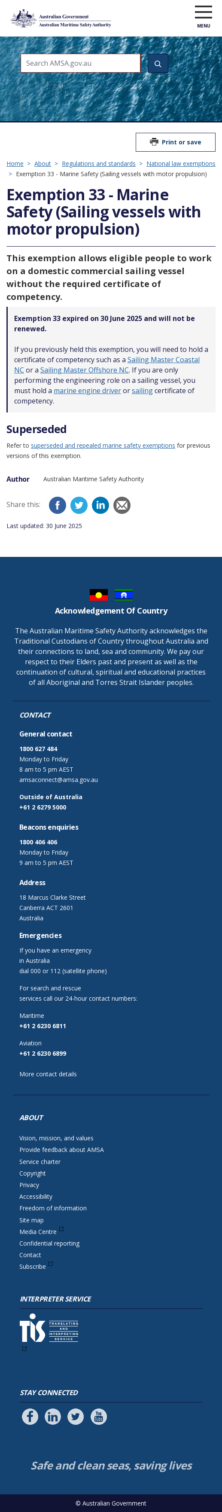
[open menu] (204, 12)
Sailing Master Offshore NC (84, 370)
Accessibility (35, 1196)
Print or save (181, 142)
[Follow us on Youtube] (99, 1416)
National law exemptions (181, 163)
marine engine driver (87, 390)
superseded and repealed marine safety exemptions (103, 445)
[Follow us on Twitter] (75, 1416)
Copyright (32, 1173)
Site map (31, 1220)
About (42, 163)
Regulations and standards (99, 163)
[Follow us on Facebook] (30, 1416)
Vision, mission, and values (56, 1138)
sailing (142, 390)
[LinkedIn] (100, 505)
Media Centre (38, 1232)
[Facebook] (57, 505)
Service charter (40, 1162)
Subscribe (32, 1266)
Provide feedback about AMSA (61, 1149)
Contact (30, 1255)
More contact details (48, 1074)
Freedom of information (53, 1208)
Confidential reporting (49, 1243)
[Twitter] (79, 505)
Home (15, 163)
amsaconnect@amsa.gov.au (58, 780)
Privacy (29, 1185)
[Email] (122, 505)
